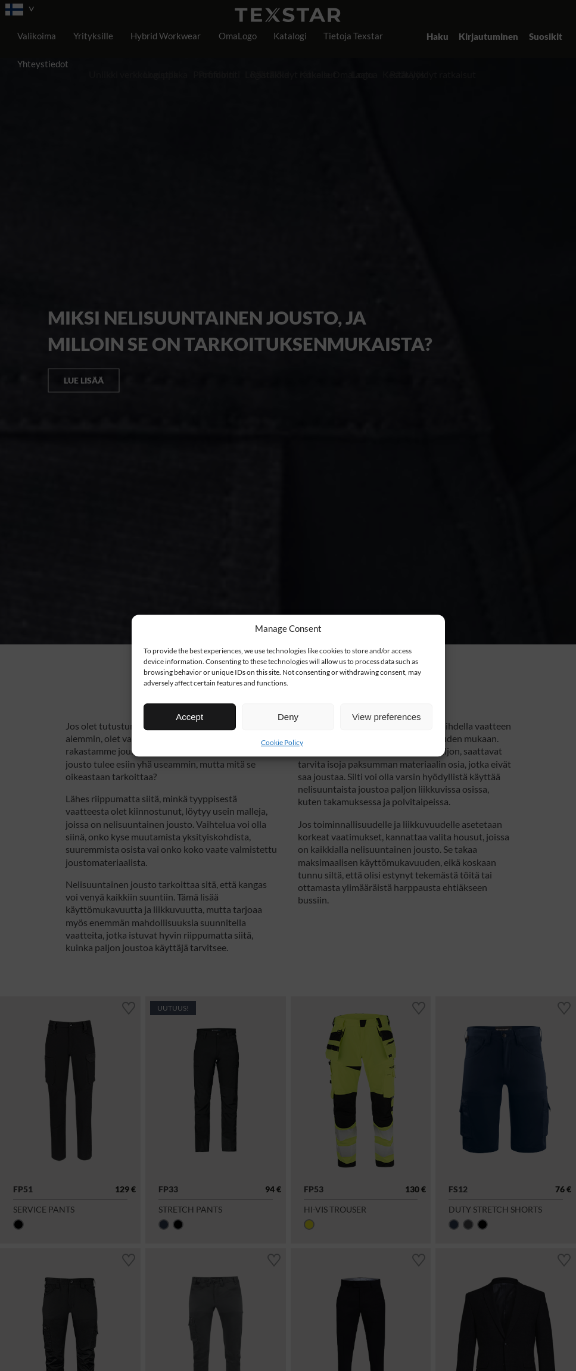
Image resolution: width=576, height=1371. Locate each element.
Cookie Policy (282, 742)
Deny (288, 717)
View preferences (386, 717)
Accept (189, 717)
